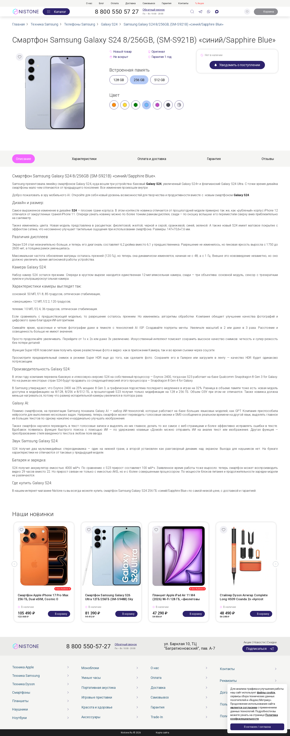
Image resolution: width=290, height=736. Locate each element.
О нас (89, 3)
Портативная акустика (98, 688)
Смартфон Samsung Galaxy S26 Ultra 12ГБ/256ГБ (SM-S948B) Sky (109, 597)
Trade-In (157, 717)
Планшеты (20, 701)
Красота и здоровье (96, 707)
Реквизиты (228, 681)
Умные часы (91, 678)
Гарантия (166, 3)
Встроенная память (129, 70)
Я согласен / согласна (257, 726)
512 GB (159, 80)
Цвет (114, 95)
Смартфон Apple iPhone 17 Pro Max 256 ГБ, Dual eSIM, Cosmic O (43, 597)
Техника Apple (23, 667)
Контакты (183, 3)
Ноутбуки (19, 718)
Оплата (115, 3)
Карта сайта (162, 732)
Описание (23, 159)
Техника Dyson (23, 684)
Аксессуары (90, 717)
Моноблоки (90, 668)
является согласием (243, 707)
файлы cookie (266, 692)
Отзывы (268, 159)
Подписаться (260, 648)
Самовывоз (149, 3)
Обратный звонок (154, 9)
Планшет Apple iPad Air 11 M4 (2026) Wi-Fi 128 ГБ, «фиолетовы (176, 597)
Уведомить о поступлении (237, 65)
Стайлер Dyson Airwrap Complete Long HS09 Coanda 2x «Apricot (244, 597)
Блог (101, 3)
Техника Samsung (26, 676)
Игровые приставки (96, 697)
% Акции (199, 3)
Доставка (130, 3)
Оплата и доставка (152, 159)
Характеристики (84, 159)
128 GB (118, 80)
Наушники (20, 709)
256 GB (139, 80)
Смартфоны (21, 692)
